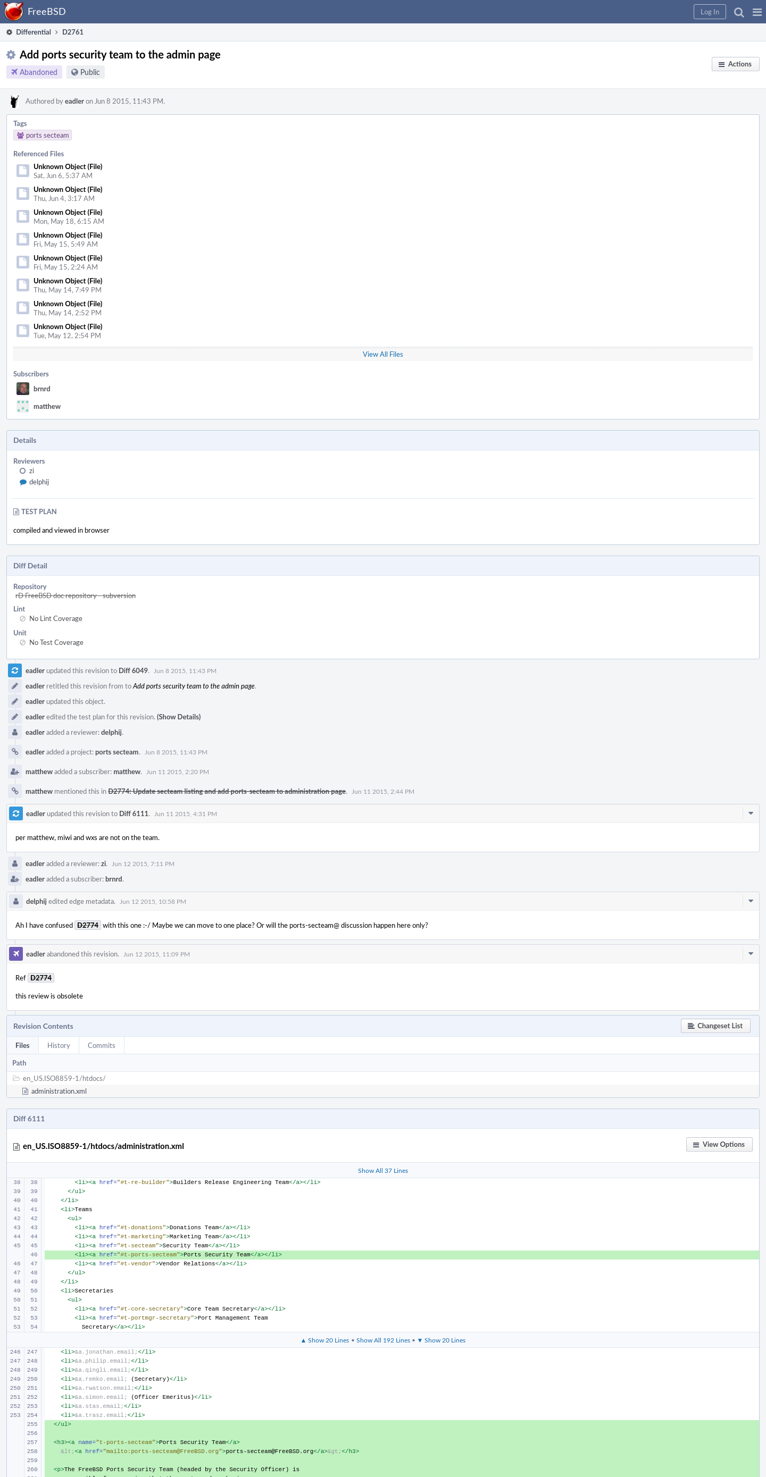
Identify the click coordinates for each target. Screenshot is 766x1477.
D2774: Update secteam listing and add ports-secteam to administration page (227, 791)
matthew (47, 406)
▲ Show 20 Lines (325, 1340)
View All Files (383, 354)
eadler (74, 101)
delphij (39, 481)
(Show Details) (179, 716)
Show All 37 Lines (383, 1170)
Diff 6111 (133, 813)
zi (31, 470)
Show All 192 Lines (383, 1340)
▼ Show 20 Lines (441, 1340)
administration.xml (59, 1091)
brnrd (42, 388)
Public (90, 72)
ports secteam (117, 752)
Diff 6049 (133, 670)
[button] (757, 11)
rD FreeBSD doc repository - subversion (75, 595)
